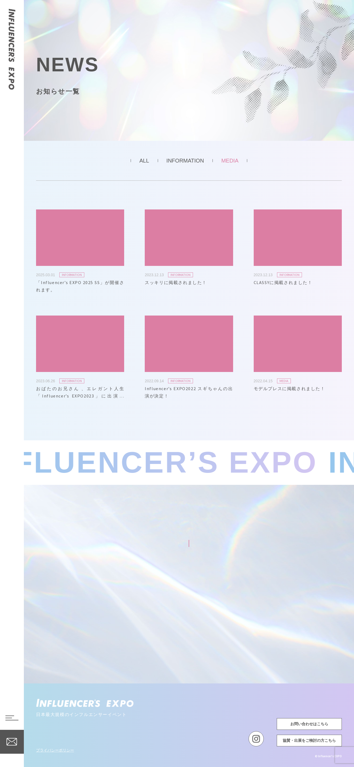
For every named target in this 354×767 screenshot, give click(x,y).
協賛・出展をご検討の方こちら (309, 740)
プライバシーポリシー (55, 750)
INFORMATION (185, 161)
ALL (144, 161)
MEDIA (229, 161)
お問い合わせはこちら (309, 723)
